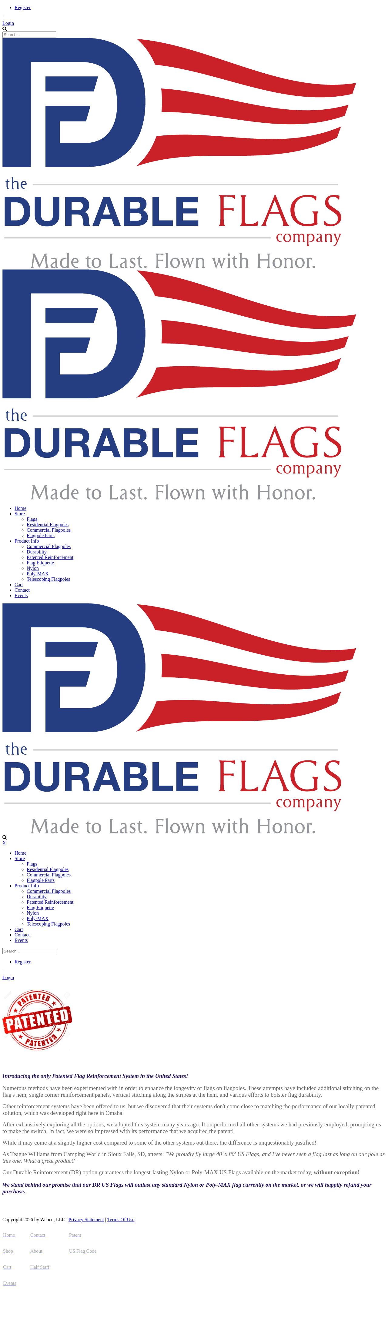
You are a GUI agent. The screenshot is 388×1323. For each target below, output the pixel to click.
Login (8, 23)
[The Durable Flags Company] (179, 266)
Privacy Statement (86, 1219)
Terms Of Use (121, 1219)
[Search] (29, 35)
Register (23, 7)
